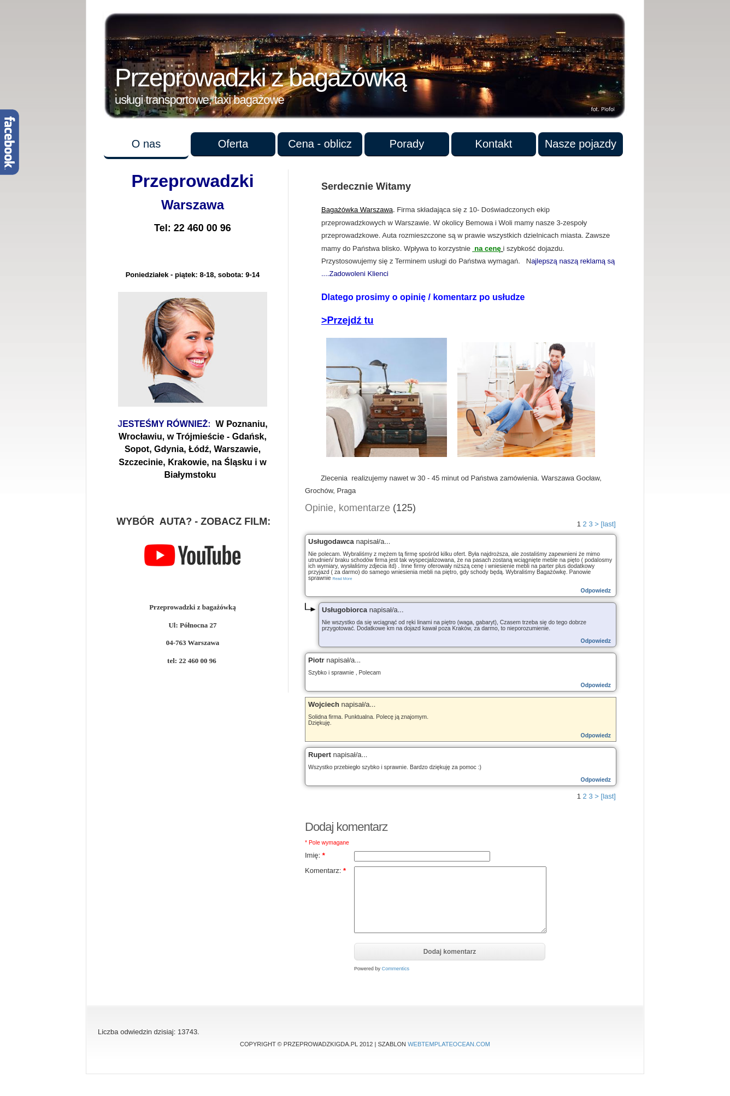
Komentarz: (325, 870)
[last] (608, 524)
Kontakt (494, 144)
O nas (146, 144)
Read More (342, 578)
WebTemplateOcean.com (449, 1044)
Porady (407, 144)
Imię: (315, 855)
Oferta (233, 144)
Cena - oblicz (320, 144)
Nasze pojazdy (580, 144)
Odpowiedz (596, 591)
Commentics (396, 968)
